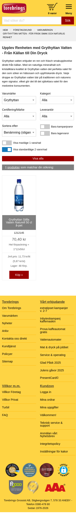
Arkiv (5, 330)
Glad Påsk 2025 (50, 362)
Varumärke (9, 93)
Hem (5, 30)
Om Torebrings (11, 308)
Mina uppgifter (49, 407)
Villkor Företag (11, 392)
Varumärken (45, 30)
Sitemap (7, 361)
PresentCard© (49, 377)
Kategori (45, 93)
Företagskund (22, 30)
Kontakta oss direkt (14, 338)
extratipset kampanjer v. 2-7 (54, 309)
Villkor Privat (10, 399)
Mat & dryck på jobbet (54, 347)
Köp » (19, 274)
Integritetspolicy (50, 443)
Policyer (7, 354)
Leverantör (47, 109)
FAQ (5, 415)
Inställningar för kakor (54, 451)
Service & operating (53, 355)
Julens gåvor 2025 (52, 370)
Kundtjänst (9, 346)
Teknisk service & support (51, 424)
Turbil (5, 407)
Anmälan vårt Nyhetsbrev (48, 435)
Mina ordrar (47, 399)
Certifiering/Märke (13, 109)
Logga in (45, 392)
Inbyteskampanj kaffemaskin (50, 320)
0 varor (52, 13)
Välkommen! (48, 415)
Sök (68, 20)
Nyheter (7, 323)
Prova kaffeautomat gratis (52, 330)
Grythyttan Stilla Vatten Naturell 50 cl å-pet (19, 222)
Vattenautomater (50, 339)
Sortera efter (10, 125)
